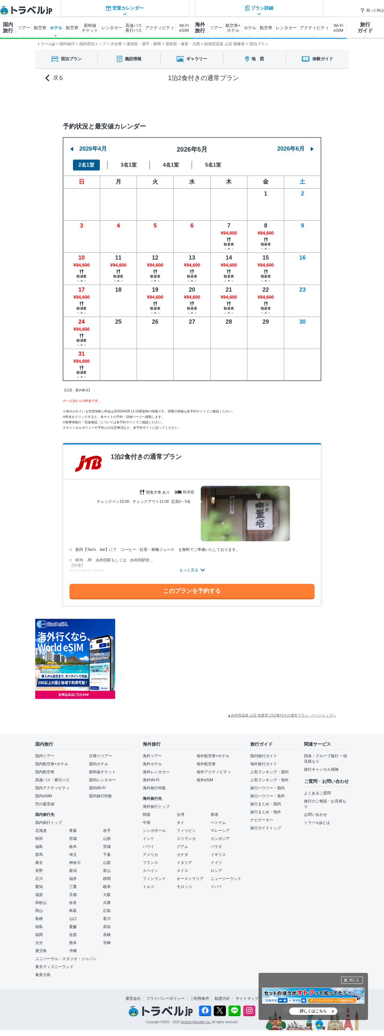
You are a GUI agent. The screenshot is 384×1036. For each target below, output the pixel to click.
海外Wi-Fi (151, 780)
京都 (73, 894)
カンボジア (220, 838)
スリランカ (186, 838)
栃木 (73, 846)
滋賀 (39, 894)
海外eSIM (204, 780)
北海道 (41, 830)
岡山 (39, 910)
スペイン (150, 870)
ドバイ (216, 886)
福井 (73, 878)
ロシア (216, 870)
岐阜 (107, 886)
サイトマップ (247, 998)
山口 (73, 918)
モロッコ (184, 886)
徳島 (39, 926)
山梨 (107, 862)
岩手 (107, 830)
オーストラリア (190, 878)
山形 (107, 838)
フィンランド (154, 878)
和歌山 (41, 902)
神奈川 (75, 862)
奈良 (73, 902)
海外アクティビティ (213, 772)
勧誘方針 (222, 998)
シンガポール (154, 830)
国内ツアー (44, 756)
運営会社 (133, 998)
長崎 (107, 934)
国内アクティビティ (52, 788)
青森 (73, 830)
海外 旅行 (200, 27)
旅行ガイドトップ (265, 828)
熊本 (73, 943)
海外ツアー (152, 756)
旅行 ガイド (365, 27)
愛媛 (73, 926)
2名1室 (86, 165)
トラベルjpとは (317, 822)
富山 (107, 870)
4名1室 (171, 165)
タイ (180, 822)
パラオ (216, 846)
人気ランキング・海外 (269, 780)
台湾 (180, 814)
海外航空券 (206, 764)
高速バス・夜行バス (52, 780)
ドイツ (216, 862)
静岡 (107, 878)
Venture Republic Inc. (196, 1022)
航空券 (40, 27)
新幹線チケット (102, 772)
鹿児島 (41, 951)
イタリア (184, 862)
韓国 (146, 814)
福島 (39, 846)
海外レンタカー (156, 772)
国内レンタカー (102, 780)
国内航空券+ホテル (51, 764)
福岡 (39, 934)
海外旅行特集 (154, 788)
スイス (182, 870)
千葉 (107, 854)
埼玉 (73, 854)
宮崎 (107, 943)
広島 (107, 910)
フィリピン (186, 830)
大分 (39, 943)
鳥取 (73, 910)
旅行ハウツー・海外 (267, 796)
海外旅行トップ (156, 806)
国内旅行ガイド (263, 756)
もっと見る (188, 570)
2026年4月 (88, 148)
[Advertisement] (179, 659)
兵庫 (107, 902)
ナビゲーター (261, 820)
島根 (39, 918)
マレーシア (220, 830)
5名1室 (213, 165)
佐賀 (73, 934)
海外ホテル (152, 764)
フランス (150, 862)
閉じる (354, 980)
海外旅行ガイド (263, 764)
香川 (107, 918)
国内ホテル (98, 764)
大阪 (107, 894)
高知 (107, 926)
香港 (214, 814)
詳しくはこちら (313, 1011)
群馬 (39, 854)
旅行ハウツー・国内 (267, 788)
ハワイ (148, 846)
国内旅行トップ (48, 822)
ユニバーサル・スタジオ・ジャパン (66, 959)
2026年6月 (295, 148)
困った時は (372, 10)
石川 (39, 878)
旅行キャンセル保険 (321, 769)
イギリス (218, 854)
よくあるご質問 (317, 793)
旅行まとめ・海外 (265, 812)
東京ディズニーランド (54, 967)
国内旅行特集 (100, 796)
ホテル (56, 27)
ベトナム (218, 822)
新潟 (73, 870)
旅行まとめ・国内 (265, 804)
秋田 (39, 838)
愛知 (39, 886)
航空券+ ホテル (233, 28)
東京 (39, 862)
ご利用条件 (199, 998)
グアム (182, 846)
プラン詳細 (259, 101)
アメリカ (150, 854)
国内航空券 (44, 772)
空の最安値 (44, 804)
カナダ (182, 854)
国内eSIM (43, 796)
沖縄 (73, 951)
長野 (39, 870)
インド (148, 838)
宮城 (73, 838)
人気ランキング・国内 (269, 772)
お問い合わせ (315, 814)
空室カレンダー (125, 101)
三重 (73, 886)
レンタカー (111, 27)
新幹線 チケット (90, 28)
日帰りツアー (100, 756)
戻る (54, 78)
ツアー (24, 27)
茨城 (107, 846)
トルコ (148, 886)
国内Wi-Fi (97, 788)
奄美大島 (43, 975)
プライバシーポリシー (165, 998)
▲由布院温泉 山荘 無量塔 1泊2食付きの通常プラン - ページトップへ (282, 715)
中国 (146, 822)
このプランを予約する (192, 591)
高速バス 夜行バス (133, 28)
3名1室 (129, 165)
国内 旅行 (8, 27)
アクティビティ (159, 27)
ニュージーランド (226, 878)
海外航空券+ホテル (212, 756)
